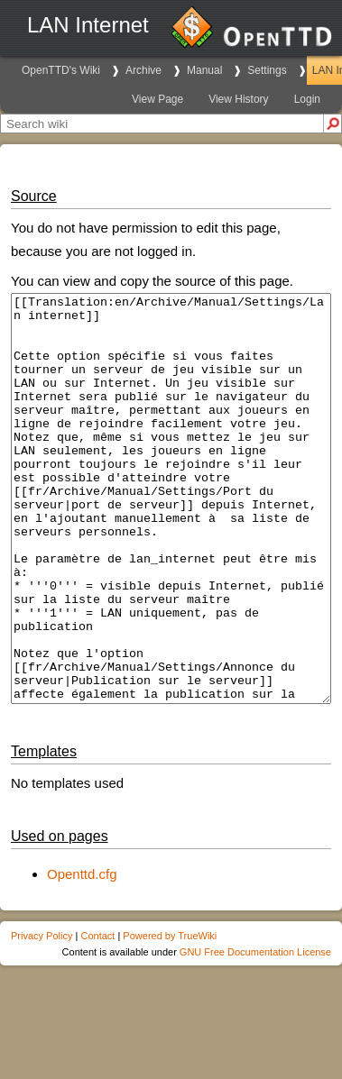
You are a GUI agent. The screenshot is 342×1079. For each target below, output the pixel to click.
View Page (157, 99)
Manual (204, 70)
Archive (143, 70)
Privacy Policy (41, 1016)
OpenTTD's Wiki (61, 70)
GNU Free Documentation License (255, 1033)
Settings (266, 70)
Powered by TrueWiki (170, 1016)
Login (307, 99)
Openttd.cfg (82, 955)
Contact (97, 1016)
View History (238, 99)
